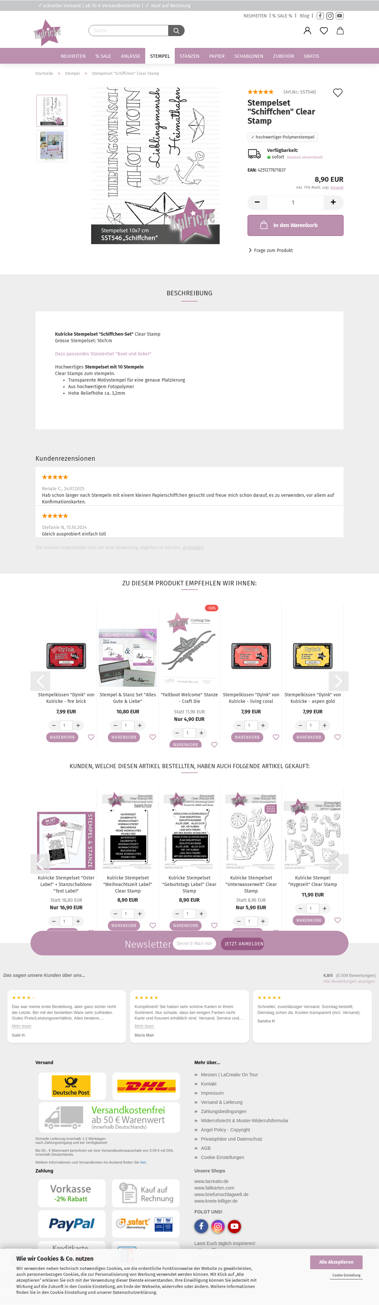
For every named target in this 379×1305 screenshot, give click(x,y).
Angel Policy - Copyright (225, 1129)
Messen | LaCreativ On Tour (229, 1074)
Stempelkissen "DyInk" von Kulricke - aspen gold (313, 698)
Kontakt (208, 1083)
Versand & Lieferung (222, 1102)
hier (143, 1162)
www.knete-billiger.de (216, 1201)
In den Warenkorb (288, 225)
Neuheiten (73, 56)
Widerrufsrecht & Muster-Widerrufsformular (245, 1120)
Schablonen (248, 56)
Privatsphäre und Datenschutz (232, 1139)
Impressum (212, 1093)
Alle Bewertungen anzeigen (349, 981)
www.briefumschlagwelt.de (221, 1194)
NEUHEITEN (255, 16)
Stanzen (189, 56)
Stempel (160, 56)
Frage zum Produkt (273, 250)
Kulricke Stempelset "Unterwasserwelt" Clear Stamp (251, 884)
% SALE (103, 56)
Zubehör (283, 56)
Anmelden (192, 547)
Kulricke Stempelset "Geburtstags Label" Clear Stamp (189, 884)
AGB (206, 1148)
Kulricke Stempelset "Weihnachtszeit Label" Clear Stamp (127, 884)
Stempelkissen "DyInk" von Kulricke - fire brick (66, 698)
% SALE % (282, 16)
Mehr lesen (21, 1026)
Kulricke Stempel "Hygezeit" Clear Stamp (312, 881)
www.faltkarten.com (214, 1187)
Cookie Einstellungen (222, 1157)
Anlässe (130, 56)
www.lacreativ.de (211, 1181)
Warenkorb (62, 737)
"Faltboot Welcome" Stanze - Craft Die (189, 698)
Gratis (311, 56)
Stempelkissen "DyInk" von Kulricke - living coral (251, 698)
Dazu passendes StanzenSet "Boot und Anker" (103, 354)
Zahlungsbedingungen (224, 1111)
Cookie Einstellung (346, 1275)
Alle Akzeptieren (336, 1262)
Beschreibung (189, 293)
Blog (304, 16)
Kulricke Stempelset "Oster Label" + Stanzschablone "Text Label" (66, 884)
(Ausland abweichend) (305, 157)
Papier (217, 56)
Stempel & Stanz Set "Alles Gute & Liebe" (128, 698)
